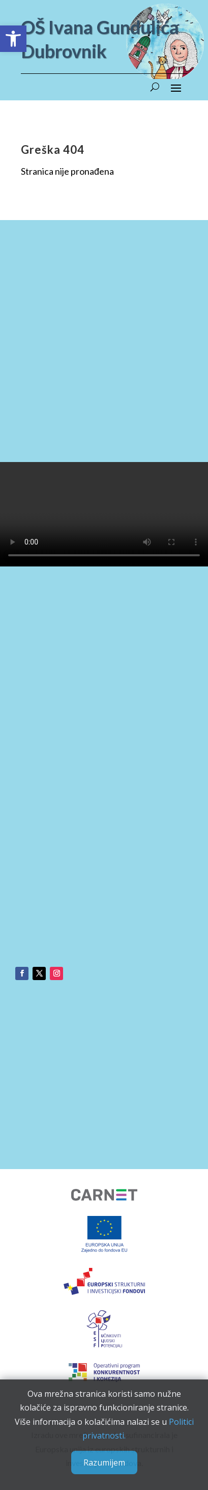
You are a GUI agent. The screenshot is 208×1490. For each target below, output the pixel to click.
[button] (13, 38)
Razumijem (104, 1462)
